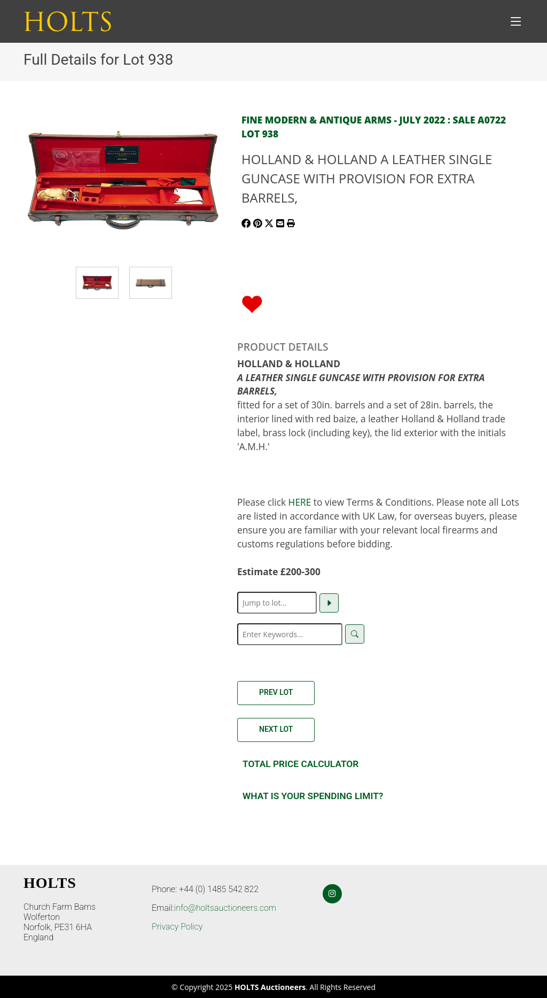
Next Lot (276, 729)
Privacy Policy (177, 927)
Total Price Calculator (300, 764)
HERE (299, 502)
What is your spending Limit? (313, 796)
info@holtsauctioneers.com (225, 908)
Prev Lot (276, 692)
